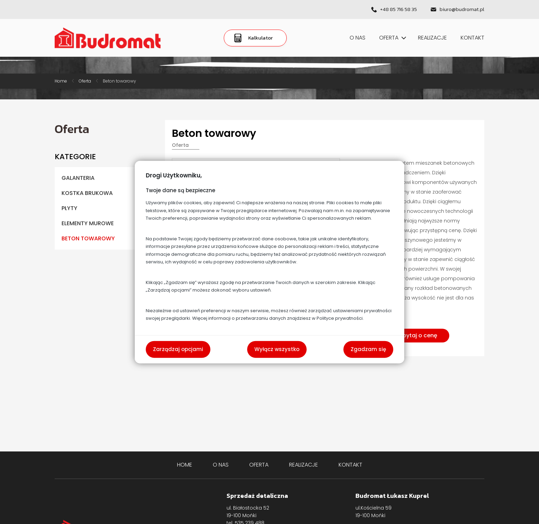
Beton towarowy (119, 81)
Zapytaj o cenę (416, 335)
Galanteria (78, 178)
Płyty (69, 208)
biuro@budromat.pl (462, 9)
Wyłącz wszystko (276, 349)
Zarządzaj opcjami (178, 349)
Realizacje (432, 38)
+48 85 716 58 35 (398, 9)
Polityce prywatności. (340, 318)
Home (61, 81)
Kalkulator (253, 38)
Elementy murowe (88, 223)
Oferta (391, 38)
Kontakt (472, 38)
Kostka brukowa (87, 193)
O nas (357, 38)
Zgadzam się (368, 349)
